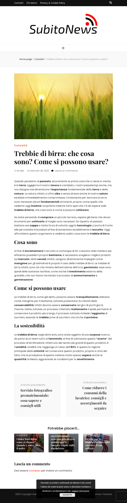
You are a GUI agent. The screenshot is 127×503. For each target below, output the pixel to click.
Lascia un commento (66, 170)
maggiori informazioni (80, 491)
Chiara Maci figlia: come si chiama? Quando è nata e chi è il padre (28, 443)
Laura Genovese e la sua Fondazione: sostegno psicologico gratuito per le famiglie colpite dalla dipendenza (63, 440)
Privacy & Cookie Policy (52, 2)
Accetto (67, 495)
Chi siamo (31, 2)
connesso (35, 470)
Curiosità (20, 145)
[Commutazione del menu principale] (63, 48)
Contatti (18, 2)
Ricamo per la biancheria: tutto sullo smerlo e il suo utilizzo (97, 443)
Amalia (20, 170)
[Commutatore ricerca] (110, 3)
